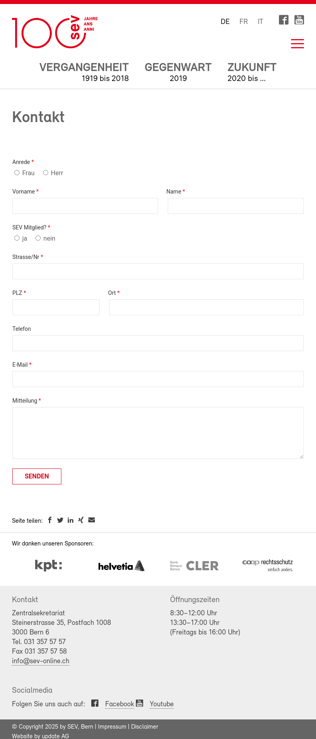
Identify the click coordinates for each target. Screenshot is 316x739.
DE (225, 22)
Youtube (162, 704)
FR (243, 22)
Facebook (119, 704)
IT (260, 22)
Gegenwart (178, 68)
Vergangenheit (84, 68)
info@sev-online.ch (40, 661)
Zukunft (252, 68)
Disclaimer (144, 727)
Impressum (112, 727)
